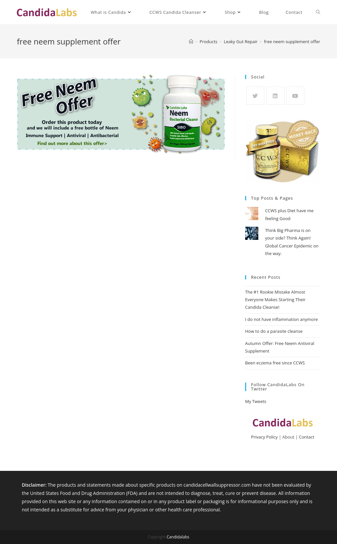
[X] (255, 96)
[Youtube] (295, 96)
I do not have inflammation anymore (281, 319)
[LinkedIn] (275, 96)
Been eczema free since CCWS (275, 363)
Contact (306, 437)
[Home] (191, 41)
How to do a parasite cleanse (273, 331)
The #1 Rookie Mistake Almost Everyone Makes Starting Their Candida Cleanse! (275, 299)
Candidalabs (178, 537)
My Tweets (255, 401)
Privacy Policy (264, 437)
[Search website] (318, 12)
